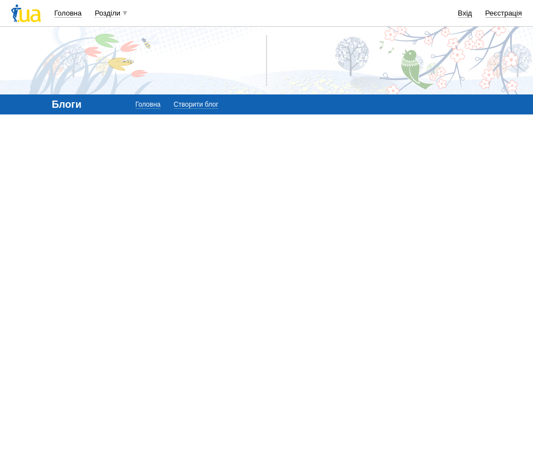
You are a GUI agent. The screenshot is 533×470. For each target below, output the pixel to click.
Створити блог (196, 104)
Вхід (465, 13)
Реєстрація (503, 13)
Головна (68, 13)
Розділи (107, 13)
